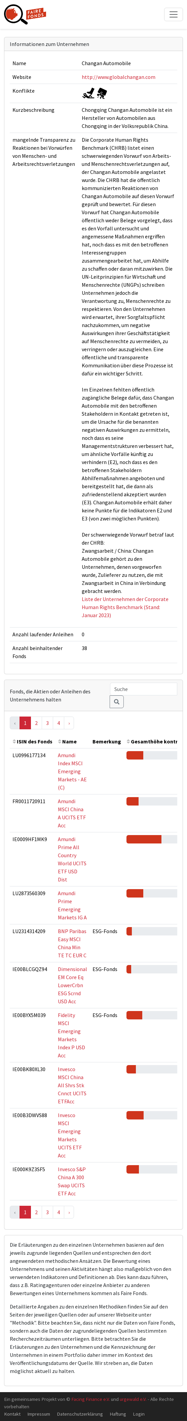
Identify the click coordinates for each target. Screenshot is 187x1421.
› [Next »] (69, 723)
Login (139, 1414)
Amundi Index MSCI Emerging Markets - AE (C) (72, 771)
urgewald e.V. (133, 1399)
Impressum (38, 1414)
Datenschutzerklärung (80, 1414)
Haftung (118, 1414)
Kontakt (12, 1414)
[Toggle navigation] (173, 14)
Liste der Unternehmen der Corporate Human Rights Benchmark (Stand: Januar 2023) (125, 607)
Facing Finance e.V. (90, 1399)
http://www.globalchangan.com (118, 77)
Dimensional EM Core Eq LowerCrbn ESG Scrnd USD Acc (72, 985)
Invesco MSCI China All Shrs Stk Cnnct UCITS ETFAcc (72, 1085)
